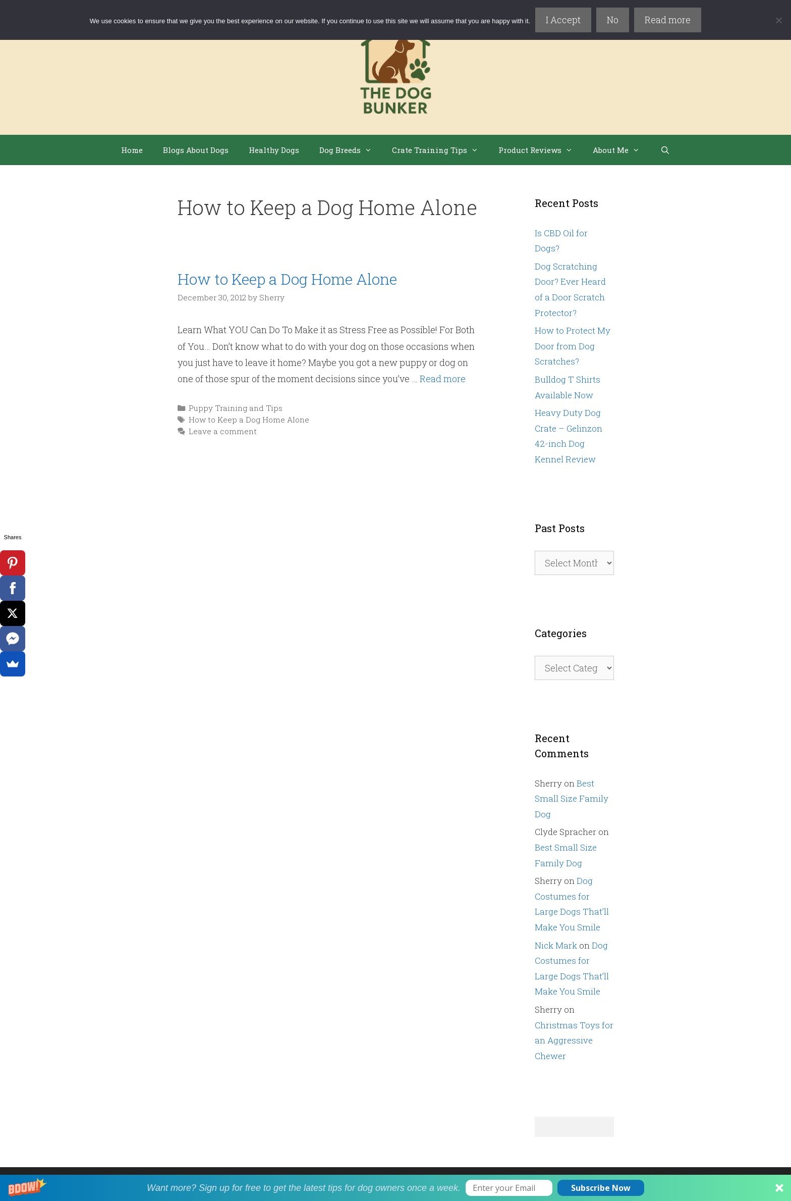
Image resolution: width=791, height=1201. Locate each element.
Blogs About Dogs (196, 150)
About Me (621, 150)
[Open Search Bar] (665, 150)
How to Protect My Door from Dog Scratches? (572, 346)
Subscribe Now (601, 1187)
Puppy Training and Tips (235, 408)
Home (132, 150)
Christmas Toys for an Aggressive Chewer (574, 1040)
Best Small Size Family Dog (571, 798)
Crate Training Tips (440, 150)
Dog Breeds (350, 150)
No (612, 20)
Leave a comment (223, 431)
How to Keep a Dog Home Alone (287, 279)
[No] (778, 20)
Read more (668, 20)
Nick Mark (556, 945)
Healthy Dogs (274, 150)
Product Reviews (540, 150)
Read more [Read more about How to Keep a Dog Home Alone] (443, 379)
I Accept (563, 20)
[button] (395, 1188)
